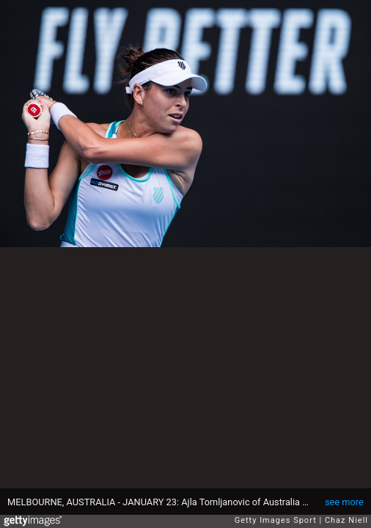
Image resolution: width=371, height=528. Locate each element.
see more (344, 501)
